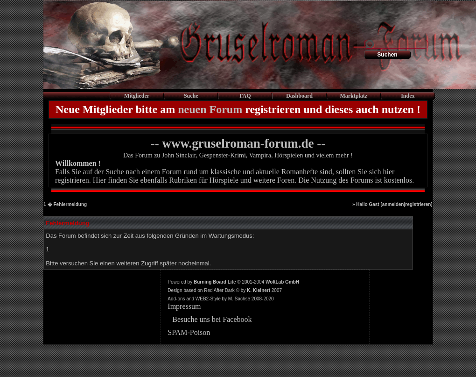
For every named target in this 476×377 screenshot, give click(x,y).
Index (407, 95)
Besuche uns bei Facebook (212, 319)
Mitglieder (136, 95)
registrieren (418, 204)
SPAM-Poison (189, 332)
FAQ (245, 95)
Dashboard (299, 95)
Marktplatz (353, 95)
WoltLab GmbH (282, 282)
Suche (191, 95)
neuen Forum (210, 109)
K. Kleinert (258, 290)
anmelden (393, 204)
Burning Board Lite (215, 282)
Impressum (184, 306)
